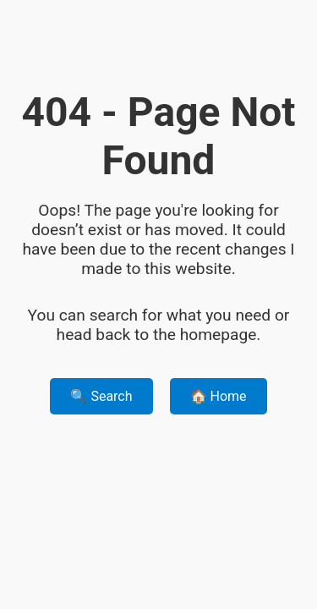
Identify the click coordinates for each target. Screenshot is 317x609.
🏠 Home (218, 396)
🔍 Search (101, 396)
